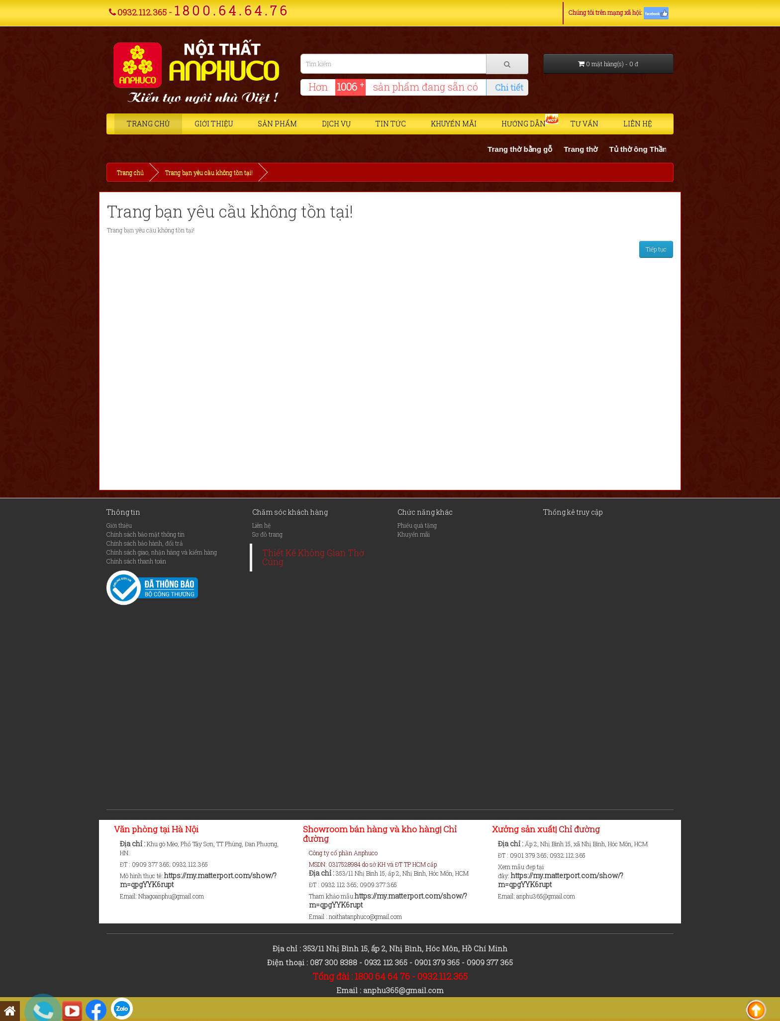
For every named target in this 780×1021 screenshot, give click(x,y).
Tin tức (391, 123)
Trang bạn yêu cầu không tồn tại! (209, 172)
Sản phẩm (277, 123)
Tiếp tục (656, 249)
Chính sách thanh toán (136, 561)
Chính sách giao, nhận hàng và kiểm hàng (161, 552)
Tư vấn (584, 123)
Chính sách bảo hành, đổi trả (144, 543)
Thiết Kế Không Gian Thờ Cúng (313, 557)
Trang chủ (148, 123)
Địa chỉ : (133, 843)
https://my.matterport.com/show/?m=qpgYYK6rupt (198, 880)
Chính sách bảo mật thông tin (145, 534)
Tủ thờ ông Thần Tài (650, 149)
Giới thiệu (214, 123)
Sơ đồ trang (267, 534)
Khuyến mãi (454, 123)
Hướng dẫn (523, 123)
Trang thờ (587, 149)
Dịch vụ (336, 123)
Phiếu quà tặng (417, 525)
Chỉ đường (578, 829)
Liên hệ (637, 123)
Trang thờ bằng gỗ (526, 149)
